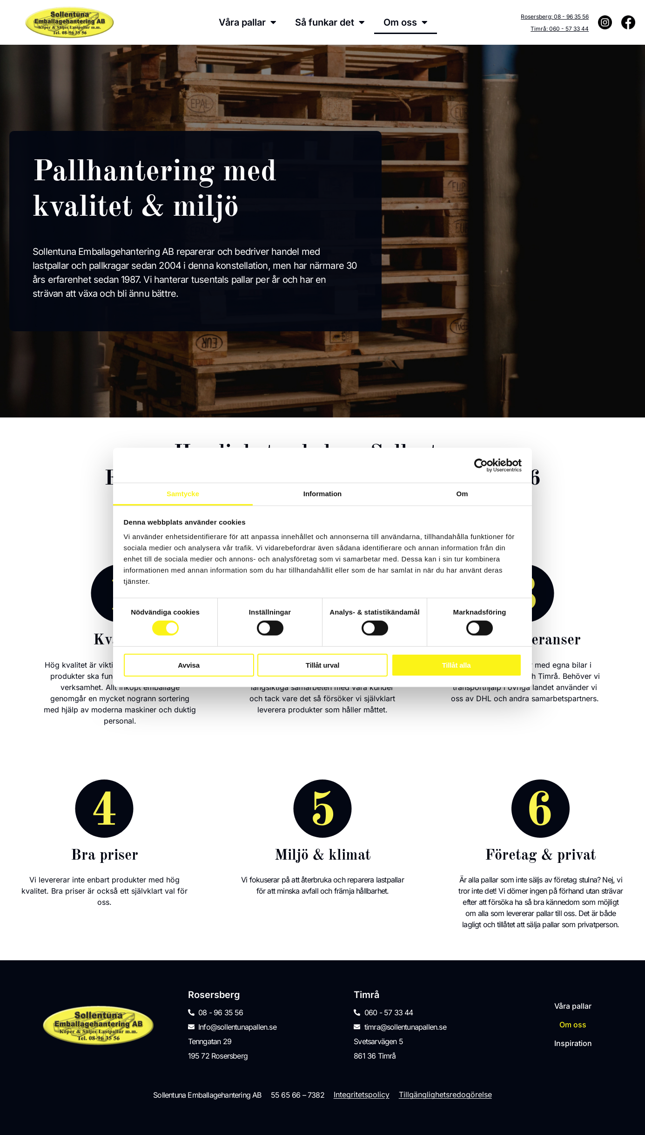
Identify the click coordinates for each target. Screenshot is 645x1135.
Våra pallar (247, 22)
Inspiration (573, 1043)
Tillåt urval (322, 665)
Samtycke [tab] (183, 494)
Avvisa (189, 665)
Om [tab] (462, 494)
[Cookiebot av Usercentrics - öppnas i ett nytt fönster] (481, 465)
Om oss (405, 22)
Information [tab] (322, 494)
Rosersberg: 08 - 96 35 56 (555, 16)
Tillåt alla (456, 665)
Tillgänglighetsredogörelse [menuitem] (445, 1094)
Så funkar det (330, 22)
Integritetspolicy (362, 1094)
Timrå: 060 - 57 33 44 (560, 28)
